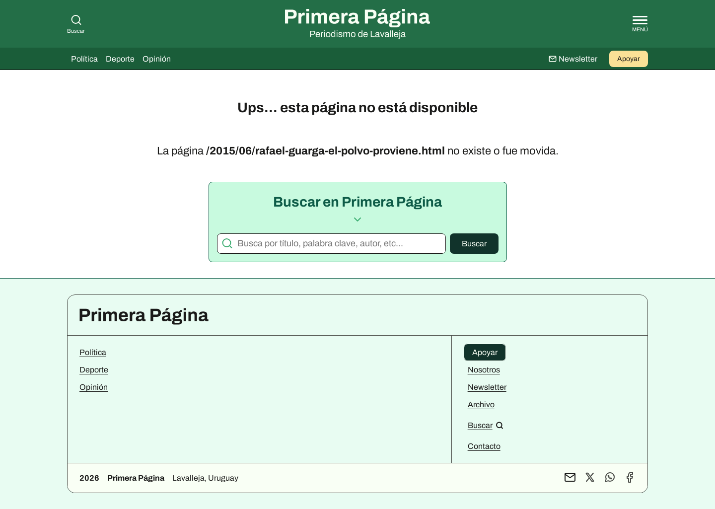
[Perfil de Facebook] (630, 478)
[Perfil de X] (590, 478)
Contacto (484, 446)
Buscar (474, 243)
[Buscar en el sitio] (485, 425)
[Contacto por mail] (570, 478)
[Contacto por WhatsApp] (610, 478)
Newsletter (487, 387)
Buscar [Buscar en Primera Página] (76, 24)
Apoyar (628, 59)
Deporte (120, 59)
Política (84, 59)
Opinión (157, 59)
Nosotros (484, 369)
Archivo (481, 404)
